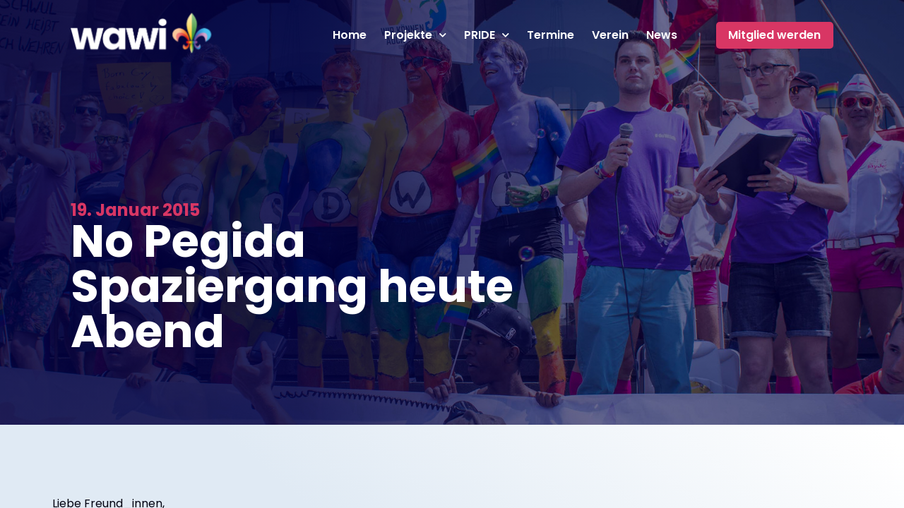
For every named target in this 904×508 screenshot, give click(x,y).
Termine (550, 35)
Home (350, 35)
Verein (610, 35)
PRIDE (486, 35)
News (661, 35)
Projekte (415, 35)
